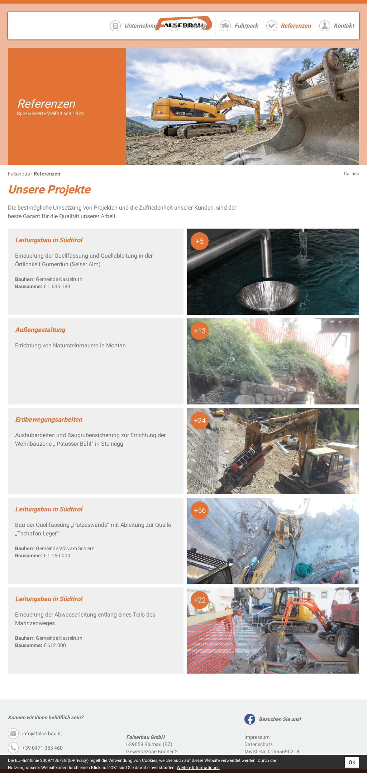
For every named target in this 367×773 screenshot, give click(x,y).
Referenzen (296, 25)
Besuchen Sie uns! (280, 719)
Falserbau (19, 174)
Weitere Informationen (198, 767)
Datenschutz (258, 744)
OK (352, 762)
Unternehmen (142, 25)
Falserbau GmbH (53, 26)
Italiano (351, 173)
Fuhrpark (246, 25)
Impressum (257, 737)
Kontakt (344, 25)
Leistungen (197, 25)
